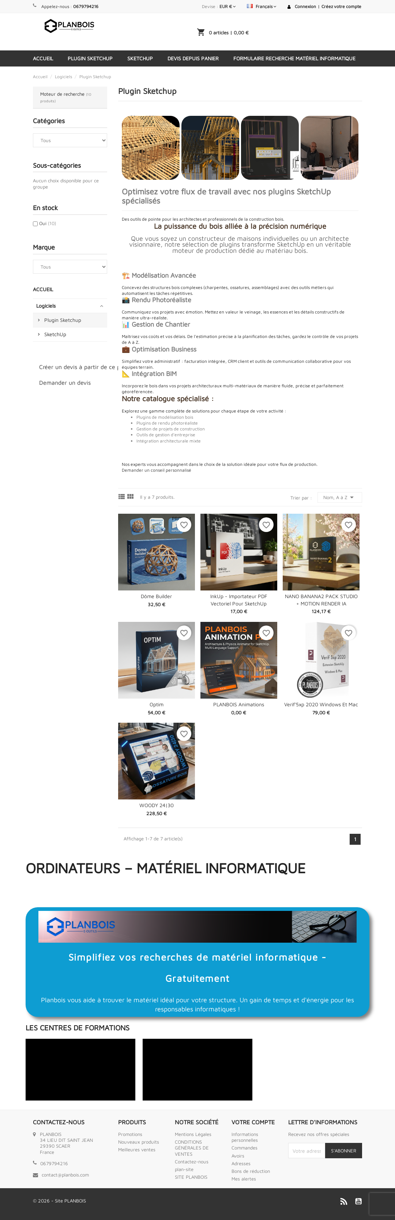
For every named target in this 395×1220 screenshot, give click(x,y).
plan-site (184, 1169)
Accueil (43, 58)
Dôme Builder (156, 596)
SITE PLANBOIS (191, 1177)
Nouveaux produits (138, 1142)
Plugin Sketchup (90, 58)
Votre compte (253, 1122)
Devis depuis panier (193, 58)
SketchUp (140, 58)
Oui (47, 223)
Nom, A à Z (339, 497)
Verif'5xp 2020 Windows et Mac (321, 704)
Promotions (130, 1134)
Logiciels (46, 306)
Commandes (244, 1148)
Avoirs (238, 1156)
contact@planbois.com (65, 1175)
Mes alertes (244, 1179)
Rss (344, 1201)
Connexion (305, 6)
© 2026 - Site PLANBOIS (59, 1201)
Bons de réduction (251, 1171)
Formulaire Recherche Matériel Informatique (294, 58)
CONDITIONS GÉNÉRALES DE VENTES (192, 1148)
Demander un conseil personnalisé (156, 470)
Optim (156, 704)
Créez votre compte (341, 6)
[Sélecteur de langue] (261, 6)
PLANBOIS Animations (238, 704)
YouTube (358, 1201)
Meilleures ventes (136, 1149)
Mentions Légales (193, 1134)
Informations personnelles (245, 1137)
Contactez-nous (191, 1161)
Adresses (241, 1163)
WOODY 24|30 (156, 805)
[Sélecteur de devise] (227, 6)
